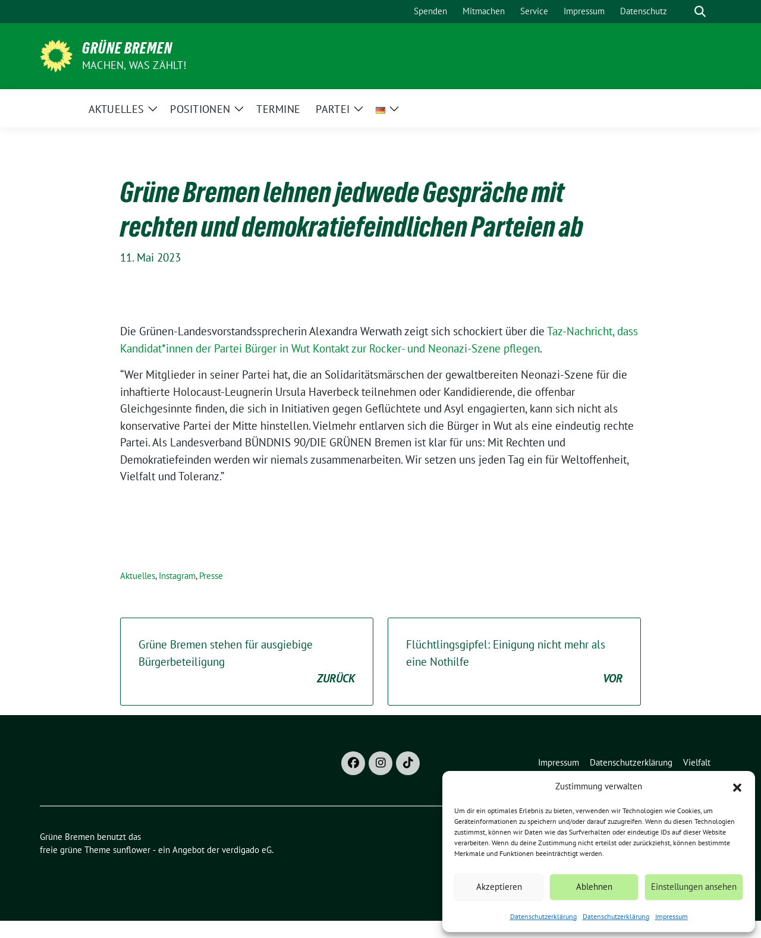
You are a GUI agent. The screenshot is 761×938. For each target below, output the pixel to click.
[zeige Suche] (700, 11)
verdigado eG (247, 849)
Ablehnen (594, 886)
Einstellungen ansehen (694, 886)
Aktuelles (137, 575)
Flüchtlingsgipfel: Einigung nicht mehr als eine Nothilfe (514, 662)
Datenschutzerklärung (543, 916)
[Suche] (683, 11)
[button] (737, 786)
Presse (211, 575)
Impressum (671, 916)
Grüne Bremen (127, 48)
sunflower (131, 849)
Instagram (177, 575)
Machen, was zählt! (134, 65)
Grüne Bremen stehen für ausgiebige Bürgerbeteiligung (247, 662)
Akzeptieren (499, 886)
